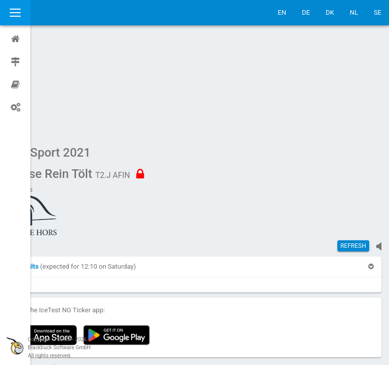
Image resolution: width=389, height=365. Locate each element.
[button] (57, 170)
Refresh (353, 149)
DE (306, 12)
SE (377, 12)
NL (354, 12)
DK (330, 12)
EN (282, 12)
